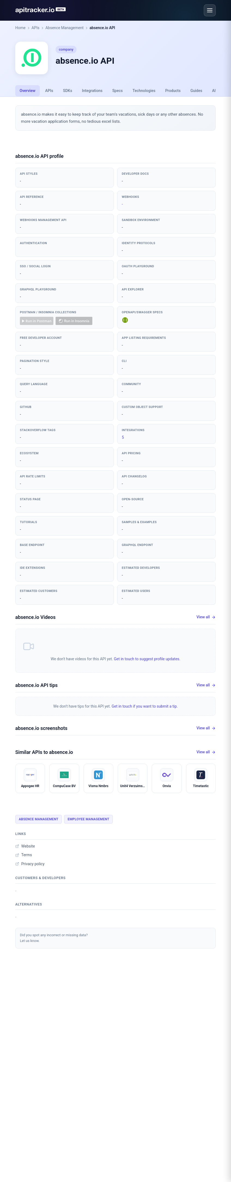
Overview (27, 90)
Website (25, 846)
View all (206, 617)
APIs (35, 28)
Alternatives (28, 904)
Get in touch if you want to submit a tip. (145, 706)
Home (20, 28)
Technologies (144, 90)
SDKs (67, 90)
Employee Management (88, 819)
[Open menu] (210, 10)
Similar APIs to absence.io (44, 752)
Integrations (92, 90)
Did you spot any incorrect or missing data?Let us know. (54, 938)
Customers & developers (40, 878)
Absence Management (64, 28)
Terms (23, 855)
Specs (117, 90)
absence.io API (102, 28)
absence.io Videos (35, 617)
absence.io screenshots (41, 728)
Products (173, 90)
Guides (196, 90)
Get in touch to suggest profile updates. (147, 659)
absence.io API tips (36, 685)
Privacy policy (29, 864)
